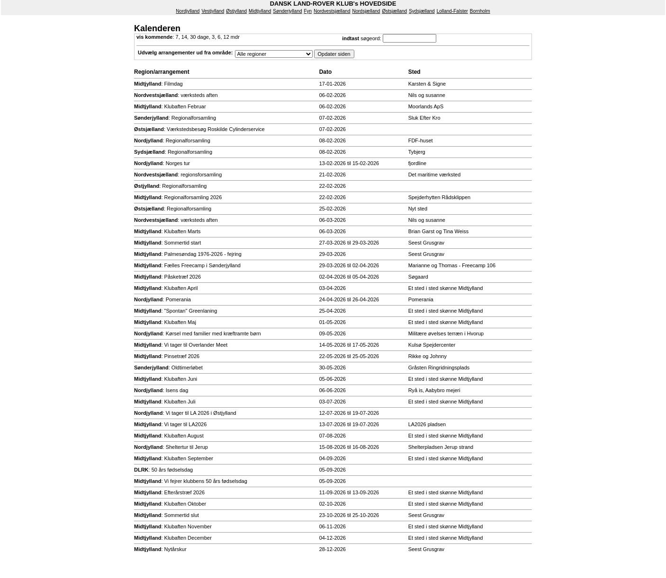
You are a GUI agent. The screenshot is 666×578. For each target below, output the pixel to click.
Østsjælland (394, 11)
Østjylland (236, 11)
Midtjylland (260, 11)
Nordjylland (187, 11)
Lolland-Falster (452, 11)
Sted (414, 72)
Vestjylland (212, 11)
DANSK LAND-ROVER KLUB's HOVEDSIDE (333, 3)
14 (184, 37)
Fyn (308, 11)
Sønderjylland (287, 11)
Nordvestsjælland (332, 11)
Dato (325, 72)
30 (193, 37)
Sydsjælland (421, 11)
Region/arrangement (161, 72)
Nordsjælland (366, 11)
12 (226, 37)
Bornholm (480, 11)
